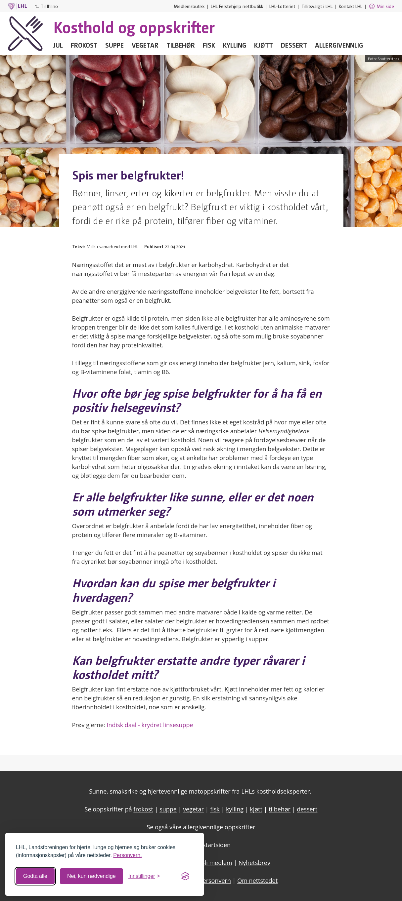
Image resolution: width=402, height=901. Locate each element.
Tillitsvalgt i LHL (317, 6)
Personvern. (127, 855)
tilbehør (279, 809)
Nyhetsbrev (254, 863)
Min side (381, 6)
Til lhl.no (46, 6)
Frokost (84, 45)
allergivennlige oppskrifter (219, 827)
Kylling (234, 45)
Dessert (294, 45)
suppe (168, 809)
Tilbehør (180, 45)
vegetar (193, 809)
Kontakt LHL (350, 6)
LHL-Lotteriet (282, 6)
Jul (58, 45)
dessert (307, 809)
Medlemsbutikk (189, 6)
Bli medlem (216, 863)
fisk (215, 809)
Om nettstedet (257, 880)
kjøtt (256, 809)
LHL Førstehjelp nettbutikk (237, 6)
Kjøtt (263, 45)
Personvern (215, 880)
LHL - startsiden (209, 845)
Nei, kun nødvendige (91, 876)
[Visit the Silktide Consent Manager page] (185, 876)
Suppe (114, 45)
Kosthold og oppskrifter (134, 26)
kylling (235, 809)
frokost (143, 809)
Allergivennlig (339, 45)
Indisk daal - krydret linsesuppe (150, 725)
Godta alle (35, 876)
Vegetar (145, 45)
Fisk (209, 45)
